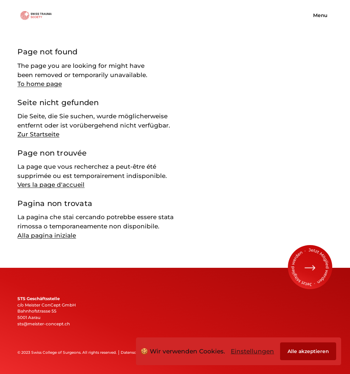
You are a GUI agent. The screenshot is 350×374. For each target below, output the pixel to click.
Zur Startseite (38, 134)
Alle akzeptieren (308, 351)
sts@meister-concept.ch (43, 323)
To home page (39, 83)
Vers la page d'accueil (50, 184)
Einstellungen (252, 351)
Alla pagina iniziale (46, 235)
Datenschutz (132, 352)
